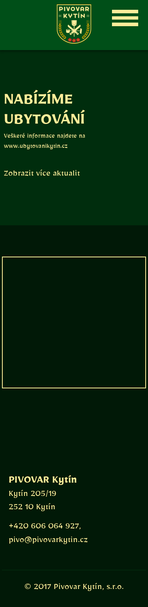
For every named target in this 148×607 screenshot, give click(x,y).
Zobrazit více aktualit (42, 175)
